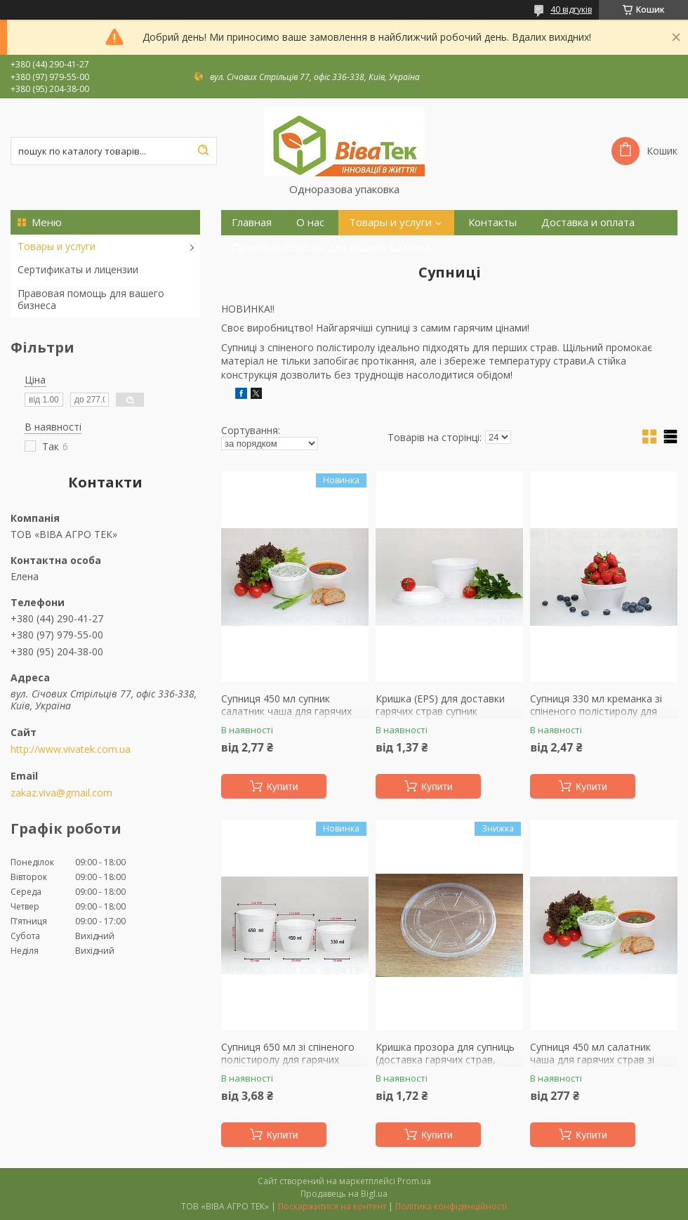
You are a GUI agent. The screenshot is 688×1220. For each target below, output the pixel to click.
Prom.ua (414, 1181)
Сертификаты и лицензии (78, 269)
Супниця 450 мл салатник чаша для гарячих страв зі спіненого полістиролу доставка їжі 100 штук (592, 1065)
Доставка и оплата (588, 222)
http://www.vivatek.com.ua (71, 749)
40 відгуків (571, 9)
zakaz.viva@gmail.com (61, 793)
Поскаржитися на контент (332, 1206)
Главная (252, 222)
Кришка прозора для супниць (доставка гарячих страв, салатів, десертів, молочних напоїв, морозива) (445, 1065)
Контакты (492, 222)
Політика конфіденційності (451, 1206)
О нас (310, 222)
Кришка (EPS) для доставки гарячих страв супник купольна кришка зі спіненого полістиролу (446, 717)
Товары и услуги (56, 246)
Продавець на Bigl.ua (344, 1194)
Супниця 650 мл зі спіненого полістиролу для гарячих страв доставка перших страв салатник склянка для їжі (292, 1065)
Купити (282, 786)
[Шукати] (203, 151)
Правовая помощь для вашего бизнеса (91, 300)
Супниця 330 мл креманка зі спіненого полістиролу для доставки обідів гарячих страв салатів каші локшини (602, 717)
